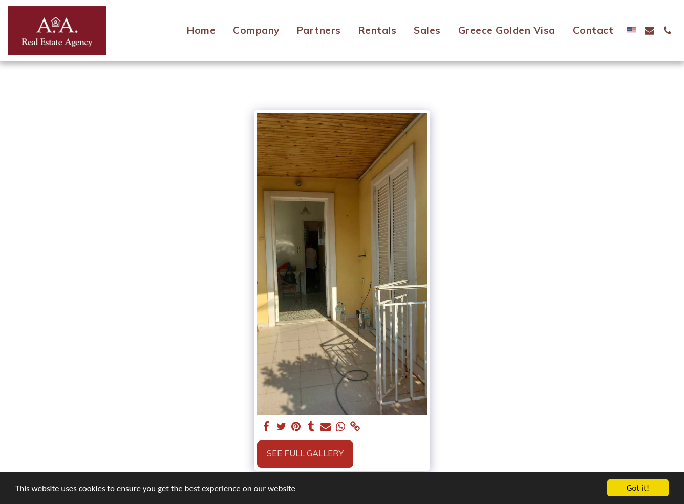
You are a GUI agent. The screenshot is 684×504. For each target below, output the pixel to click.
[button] (649, 30)
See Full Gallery (305, 453)
